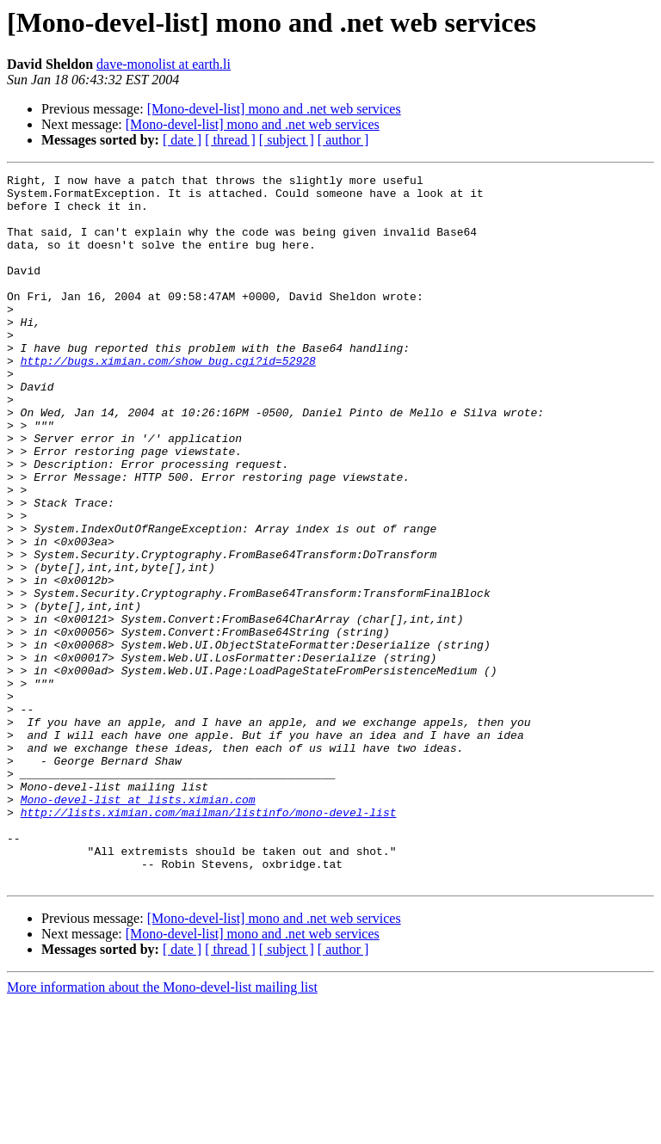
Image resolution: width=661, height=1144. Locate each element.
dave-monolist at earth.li (163, 64)
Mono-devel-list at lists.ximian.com (138, 925)
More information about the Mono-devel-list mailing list (162, 1129)
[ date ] (182, 139)
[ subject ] (286, 139)
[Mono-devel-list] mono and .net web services (274, 108)
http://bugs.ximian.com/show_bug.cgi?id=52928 (168, 399)
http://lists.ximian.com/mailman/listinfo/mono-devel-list (209, 941)
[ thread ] (230, 139)
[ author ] (343, 139)
